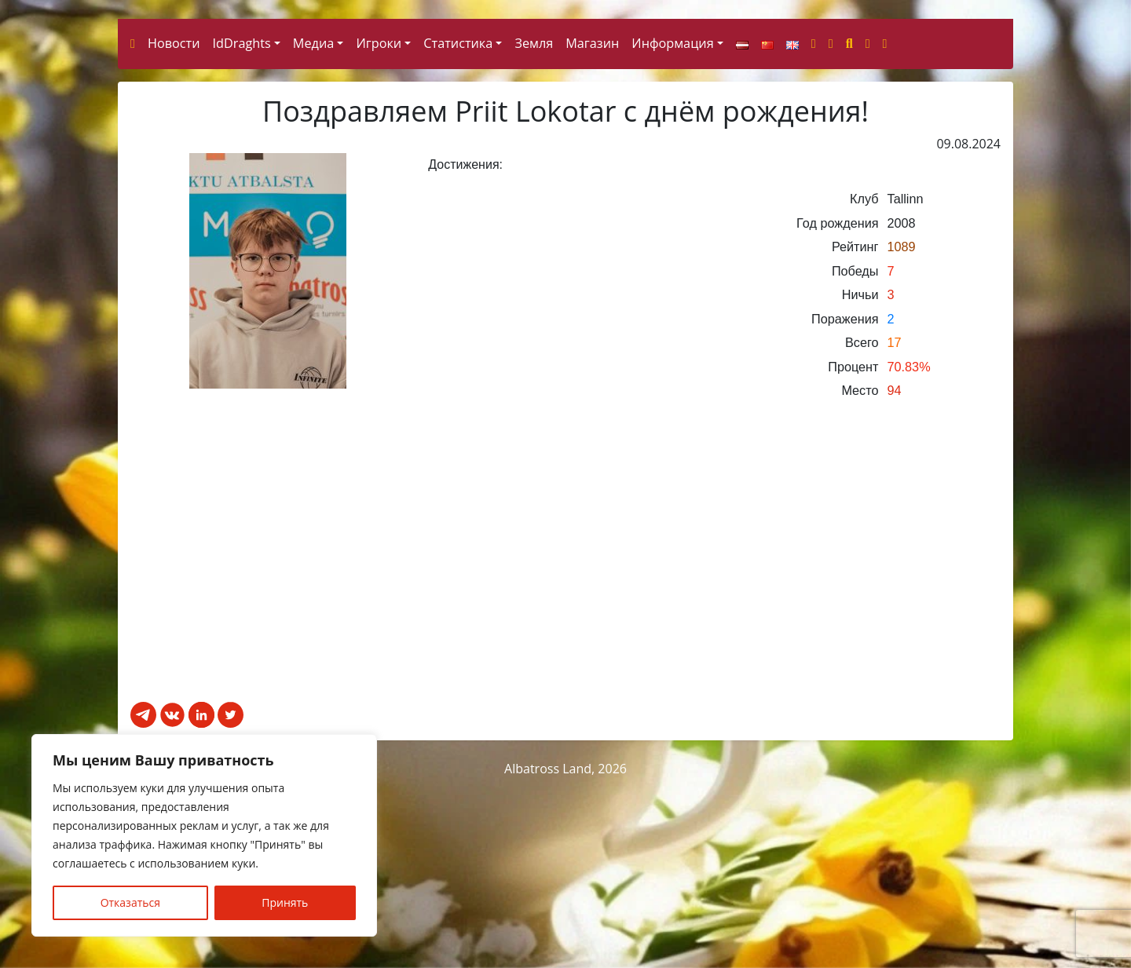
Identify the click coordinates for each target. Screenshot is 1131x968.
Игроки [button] (378, 227)
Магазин (592, 227)
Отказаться (130, 902)
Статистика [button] (457, 227)
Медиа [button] (313, 227)
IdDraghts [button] (242, 227)
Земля (533, 227)
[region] (204, 835)
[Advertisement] (565, 757)
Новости (174, 227)
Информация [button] (672, 227)
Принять (285, 902)
